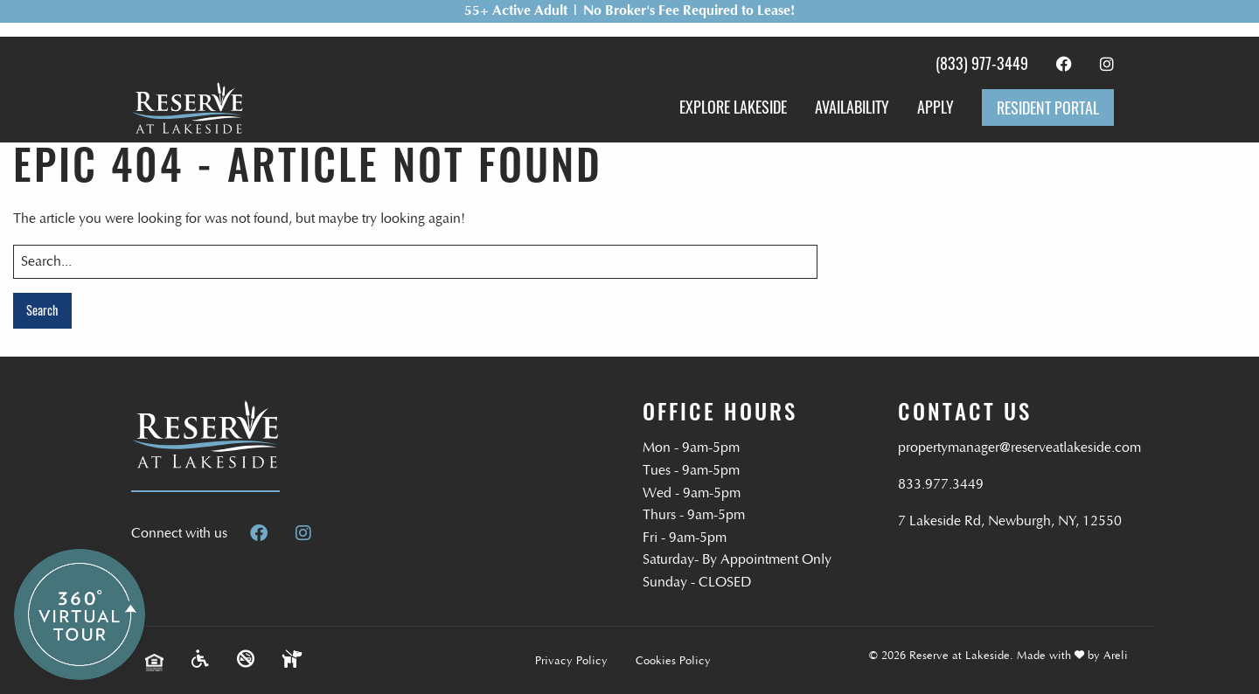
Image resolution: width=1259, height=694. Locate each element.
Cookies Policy (673, 661)
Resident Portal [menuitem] (1048, 107)
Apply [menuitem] (935, 106)
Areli (1115, 656)
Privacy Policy (571, 661)
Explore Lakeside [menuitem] (733, 106)
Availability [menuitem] (852, 106)
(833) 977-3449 (982, 63)
